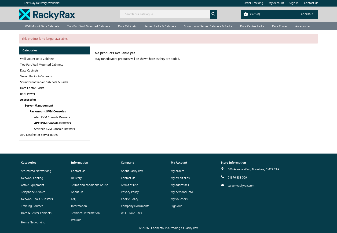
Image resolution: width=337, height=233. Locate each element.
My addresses (180, 185)
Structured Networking (36, 171)
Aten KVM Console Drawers (52, 117)
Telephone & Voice (33, 192)
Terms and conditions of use (89, 185)
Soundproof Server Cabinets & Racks (208, 26)
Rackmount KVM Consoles (47, 111)
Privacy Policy (130, 192)
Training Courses (32, 206)
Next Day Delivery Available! (41, 3)
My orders (177, 171)
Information (79, 206)
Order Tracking (253, 3)
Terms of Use (129, 185)
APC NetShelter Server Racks (39, 135)
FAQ (73, 199)
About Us (77, 192)
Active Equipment (32, 185)
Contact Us (311, 3)
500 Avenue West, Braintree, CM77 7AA (253, 169)
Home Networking (33, 222)
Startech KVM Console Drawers (54, 129)
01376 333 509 (237, 177)
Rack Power (279, 26)
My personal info (182, 192)
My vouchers (179, 199)
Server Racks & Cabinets (160, 26)
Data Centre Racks (252, 26)
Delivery (76, 178)
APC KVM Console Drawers (52, 123)
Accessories (302, 26)
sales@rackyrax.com (241, 186)
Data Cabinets (127, 26)
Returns (76, 220)
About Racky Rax (132, 171)
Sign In (294, 3)
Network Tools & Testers (37, 199)
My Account (276, 3)
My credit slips (180, 178)
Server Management (39, 106)
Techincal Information (85, 213)
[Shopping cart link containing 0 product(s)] (279, 14)
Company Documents (135, 206)
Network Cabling (32, 178)
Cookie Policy (129, 199)
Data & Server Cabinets (36, 213)
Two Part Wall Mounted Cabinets (88, 26)
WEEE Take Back (131, 213)
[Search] (168, 14)
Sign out (176, 206)
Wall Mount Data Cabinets (42, 26)
